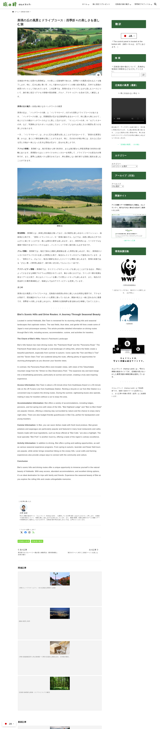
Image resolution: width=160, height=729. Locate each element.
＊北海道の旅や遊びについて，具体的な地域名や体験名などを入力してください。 (128, 68)
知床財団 (129, 323)
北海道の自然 (23, 540)
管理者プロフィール (142, 4)
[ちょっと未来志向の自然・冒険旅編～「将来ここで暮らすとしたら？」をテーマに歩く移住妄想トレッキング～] (28, 612)
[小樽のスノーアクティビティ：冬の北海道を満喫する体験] (28, 578)
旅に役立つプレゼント (101, 4)
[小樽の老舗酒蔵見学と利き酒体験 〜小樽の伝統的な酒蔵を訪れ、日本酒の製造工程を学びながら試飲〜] (70, 578)
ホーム (84, 4)
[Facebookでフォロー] (26, 531)
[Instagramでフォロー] (29, 531)
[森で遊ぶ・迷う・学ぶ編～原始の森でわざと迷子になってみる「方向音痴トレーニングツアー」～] (49, 615)
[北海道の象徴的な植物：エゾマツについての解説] (91, 578)
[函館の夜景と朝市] (49, 577)
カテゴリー (116, 163)
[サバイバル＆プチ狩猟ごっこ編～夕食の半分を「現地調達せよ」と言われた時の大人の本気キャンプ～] (70, 614)
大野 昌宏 (24, 512)
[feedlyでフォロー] (33, 531)
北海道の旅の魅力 (122, 4)
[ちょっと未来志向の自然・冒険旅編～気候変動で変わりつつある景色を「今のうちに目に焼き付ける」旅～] (91, 614)
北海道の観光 (37, 540)
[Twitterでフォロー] (22, 531)
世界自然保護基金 (129, 284)
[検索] (143, 74)
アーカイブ (116, 183)
